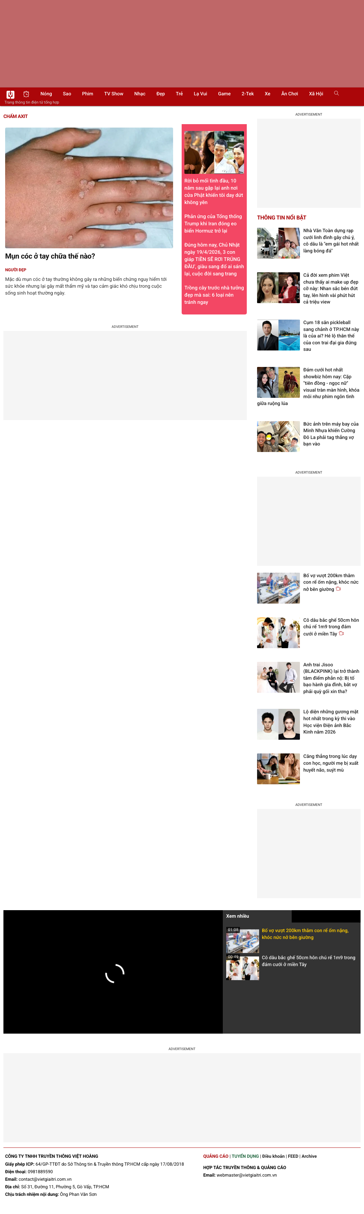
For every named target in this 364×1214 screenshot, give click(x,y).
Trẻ (179, 94)
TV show (113, 94)
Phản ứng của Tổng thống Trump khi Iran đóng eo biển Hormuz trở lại (213, 223)
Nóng (46, 94)
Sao (67, 94)
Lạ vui (200, 94)
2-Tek (248, 94)
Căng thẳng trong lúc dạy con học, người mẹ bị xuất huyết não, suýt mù (331, 763)
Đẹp (160, 94)
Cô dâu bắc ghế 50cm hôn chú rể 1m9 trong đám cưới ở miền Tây (290, 963)
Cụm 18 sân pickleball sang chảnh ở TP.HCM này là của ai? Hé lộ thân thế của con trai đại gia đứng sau (331, 336)
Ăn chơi (289, 94)
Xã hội (316, 94)
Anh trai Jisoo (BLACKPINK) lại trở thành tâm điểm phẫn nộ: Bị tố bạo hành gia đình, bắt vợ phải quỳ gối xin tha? (331, 678)
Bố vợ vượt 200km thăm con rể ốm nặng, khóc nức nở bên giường (287, 936)
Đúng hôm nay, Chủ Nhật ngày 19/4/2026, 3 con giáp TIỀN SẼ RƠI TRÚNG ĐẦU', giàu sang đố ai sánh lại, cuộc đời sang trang (214, 259)
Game (224, 94)
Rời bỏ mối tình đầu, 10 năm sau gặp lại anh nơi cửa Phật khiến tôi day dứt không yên (214, 168)
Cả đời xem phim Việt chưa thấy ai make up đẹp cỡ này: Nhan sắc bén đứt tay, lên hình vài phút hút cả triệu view (331, 289)
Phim (87, 94)
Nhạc (140, 94)
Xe (267, 94)
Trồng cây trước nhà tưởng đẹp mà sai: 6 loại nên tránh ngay (214, 295)
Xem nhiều (237, 916)
